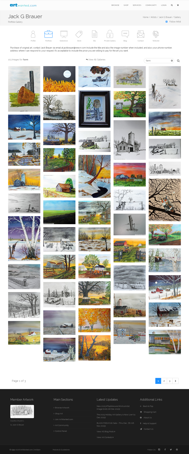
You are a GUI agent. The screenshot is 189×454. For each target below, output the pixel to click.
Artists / (154, 17)
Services (137, 5)
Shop (126, 5)
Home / (146, 17)
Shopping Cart (148, 412)
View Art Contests (105, 437)
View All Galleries (97, 59)
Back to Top (146, 406)
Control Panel (61, 431)
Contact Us (146, 429)
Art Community (62, 425)
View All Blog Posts (106, 431)
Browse (115, 5)
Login (164, 5)
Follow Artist (173, 21)
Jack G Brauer (18, 425)
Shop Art (59, 413)
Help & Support (148, 423)
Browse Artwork (62, 408)
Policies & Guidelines (61, 450)
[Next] (175, 381)
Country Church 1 (17, 421)
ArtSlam (37, 450)
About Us (146, 417)
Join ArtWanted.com (64, 419)
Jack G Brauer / (166, 17)
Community (151, 5)
